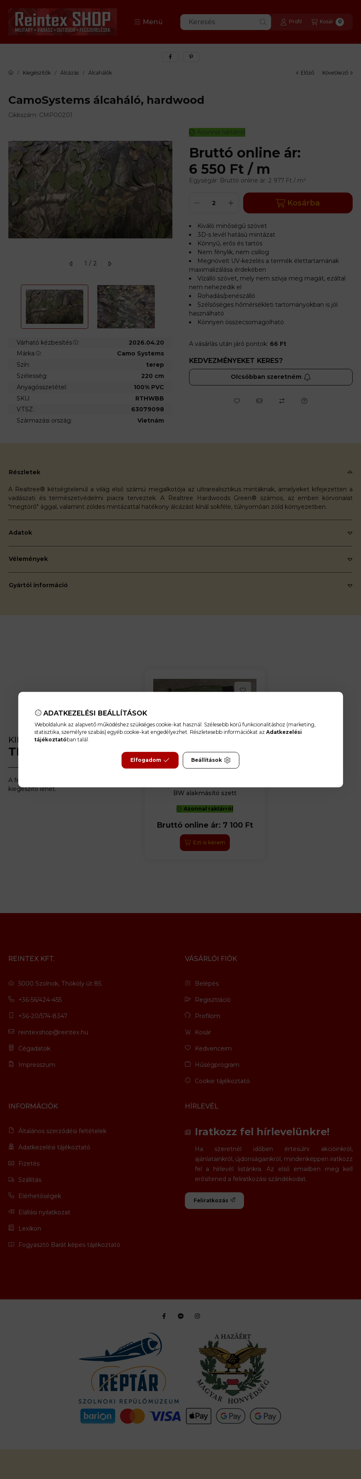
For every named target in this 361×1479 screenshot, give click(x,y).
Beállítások (210, 760)
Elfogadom (149, 760)
